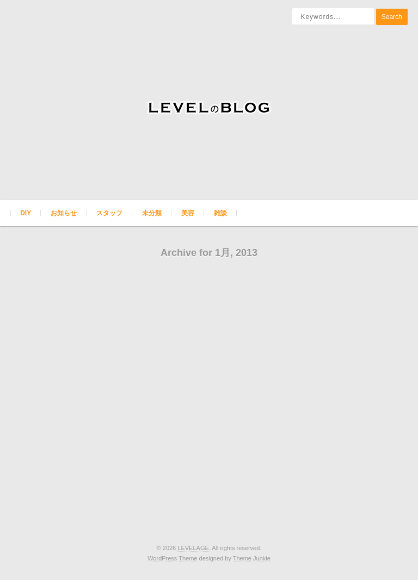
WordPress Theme (172, 558)
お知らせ (64, 213)
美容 (187, 213)
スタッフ (109, 213)
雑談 (220, 213)
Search (392, 17)
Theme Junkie (252, 558)
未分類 (152, 213)
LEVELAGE (192, 548)
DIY (25, 213)
